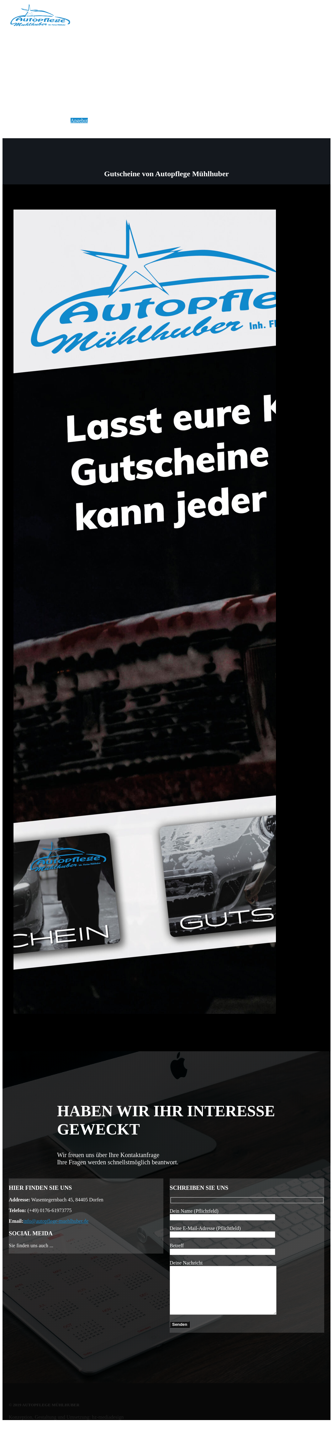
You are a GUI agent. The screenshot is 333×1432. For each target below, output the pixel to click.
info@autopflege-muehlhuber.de (55, 1221)
